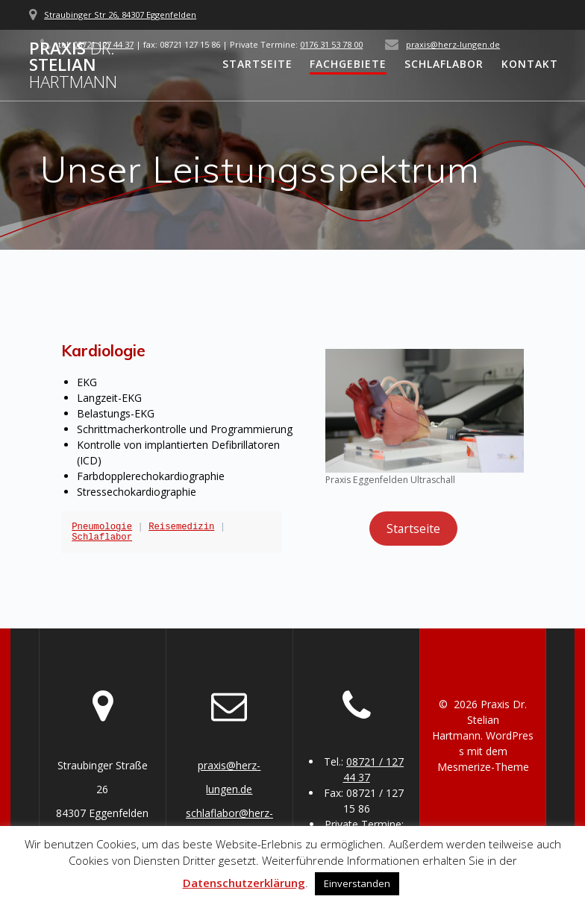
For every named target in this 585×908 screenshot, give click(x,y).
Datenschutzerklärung (244, 882)
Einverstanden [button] (357, 883)
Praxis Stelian (73, 65)
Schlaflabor (444, 64)
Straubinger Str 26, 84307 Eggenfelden (120, 14)
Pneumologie (102, 527)
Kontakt (529, 64)
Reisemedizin (181, 527)
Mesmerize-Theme (483, 767)
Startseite (257, 64)
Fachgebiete (348, 64)
